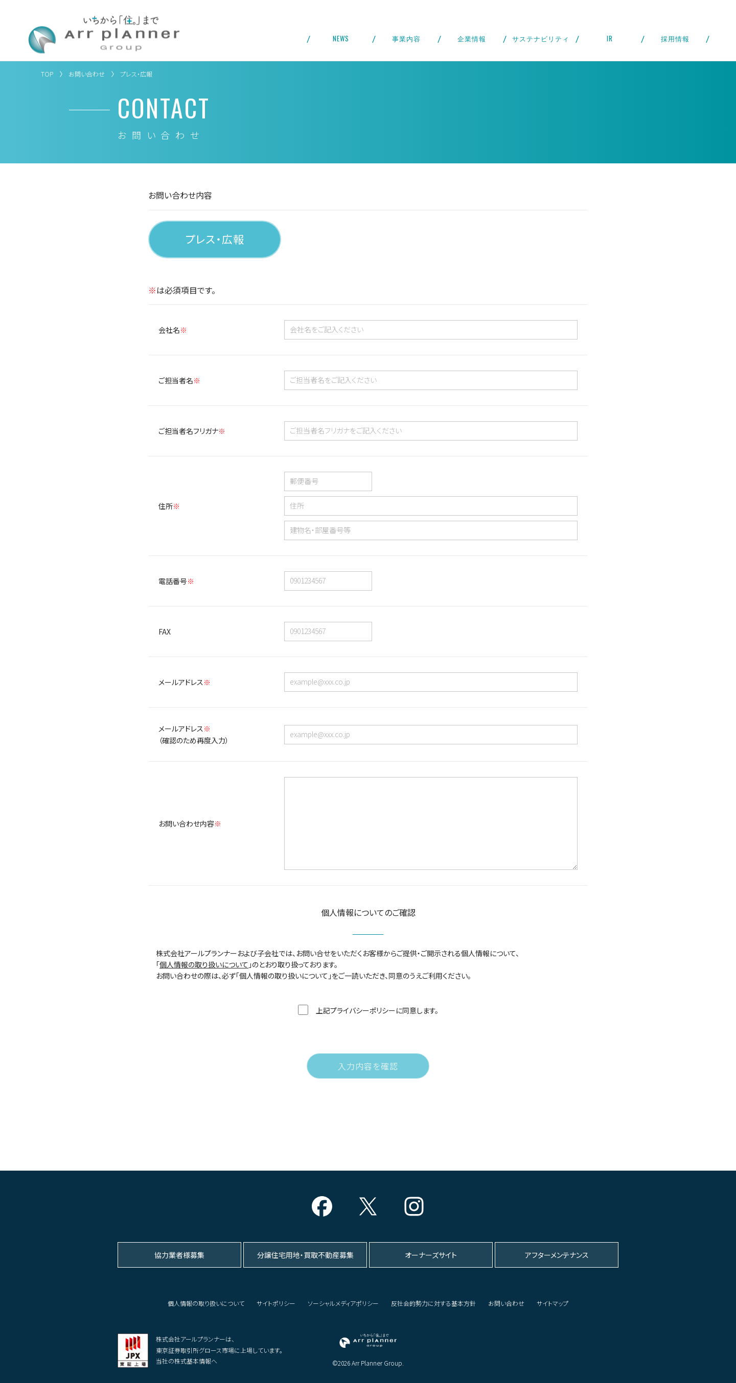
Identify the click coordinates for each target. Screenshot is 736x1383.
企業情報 (471, 38)
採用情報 (675, 38)
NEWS (341, 38)
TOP (47, 73)
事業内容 (406, 38)
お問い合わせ (86, 73)
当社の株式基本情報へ (186, 1360)
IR (610, 38)
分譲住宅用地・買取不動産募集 (305, 1255)
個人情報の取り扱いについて (203, 980)
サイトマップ (552, 1303)
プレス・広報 (214, 239)
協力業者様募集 (179, 1255)
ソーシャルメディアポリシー (343, 1303)
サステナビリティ (540, 38)
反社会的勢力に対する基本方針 (433, 1303)
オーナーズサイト (431, 1255)
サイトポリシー (276, 1303)
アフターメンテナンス (557, 1255)
